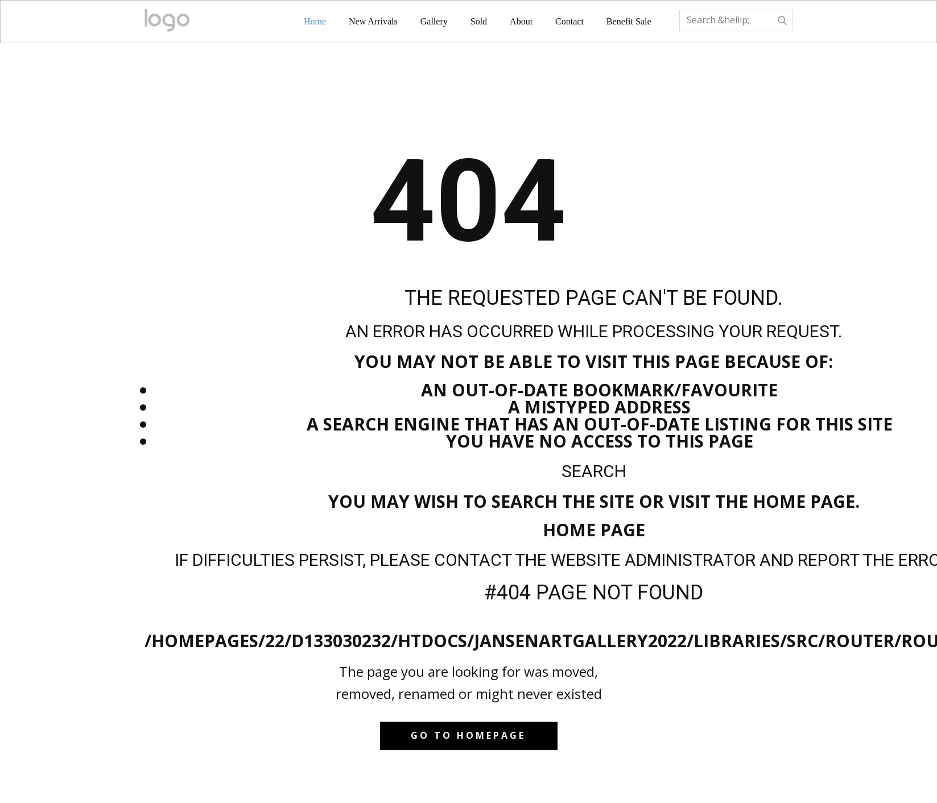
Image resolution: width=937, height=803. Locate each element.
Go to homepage (468, 735)
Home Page (594, 529)
